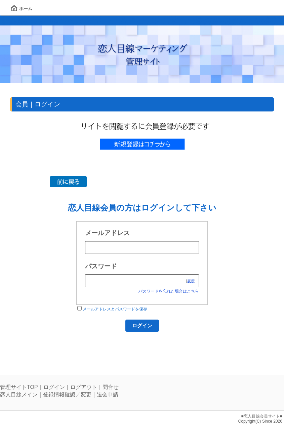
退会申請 (107, 394)
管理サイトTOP (19, 387)
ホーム (21, 8)
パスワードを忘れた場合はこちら (168, 291)
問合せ (111, 387)
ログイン (54, 387)
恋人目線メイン (19, 394)
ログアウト (83, 387)
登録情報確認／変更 (67, 394)
